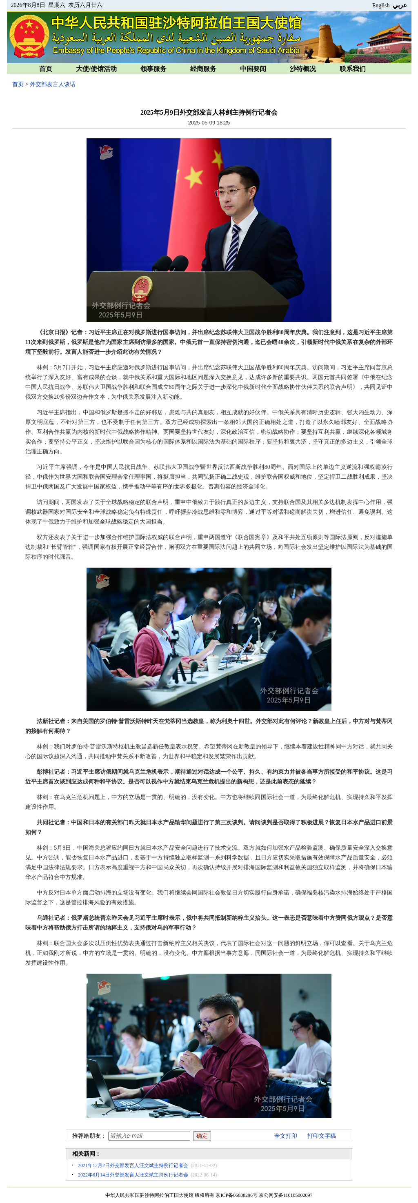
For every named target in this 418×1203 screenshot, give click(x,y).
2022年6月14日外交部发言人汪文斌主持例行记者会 (133, 1175)
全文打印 (285, 1136)
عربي (400, 5)
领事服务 (153, 68)
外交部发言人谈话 (53, 84)
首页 (45, 68)
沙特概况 (303, 68)
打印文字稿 (321, 1136)
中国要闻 (253, 68)
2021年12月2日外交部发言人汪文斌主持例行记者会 (133, 1165)
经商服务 (203, 68)
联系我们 (353, 68)
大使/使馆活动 (96, 68)
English (381, 5)
